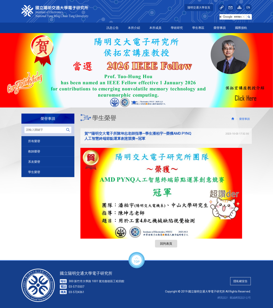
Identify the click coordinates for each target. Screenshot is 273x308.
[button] (243, 17)
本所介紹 (134, 28)
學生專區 (198, 28)
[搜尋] (230, 17)
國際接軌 (241, 28)
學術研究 (177, 28)
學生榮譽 (34, 172)
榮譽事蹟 (220, 28)
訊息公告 (112, 28)
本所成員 (155, 28)
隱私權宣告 (240, 281)
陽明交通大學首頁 (199, 7)
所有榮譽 (34, 141)
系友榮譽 (34, 162)
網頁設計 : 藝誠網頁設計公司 (234, 297)
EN (248, 7)
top (137, 260)
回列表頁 (166, 243)
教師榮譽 (34, 151)
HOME (57, 11)
